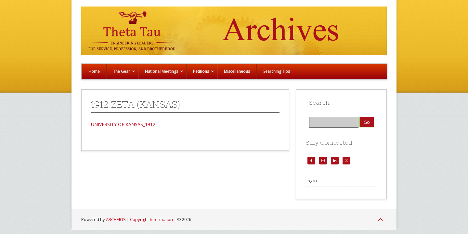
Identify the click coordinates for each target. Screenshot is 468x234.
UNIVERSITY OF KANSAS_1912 (123, 124)
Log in (311, 181)
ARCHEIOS (116, 219)
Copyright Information (151, 219)
